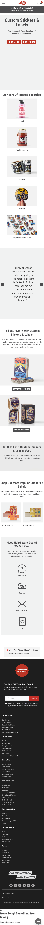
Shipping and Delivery (8, 839)
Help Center (22, 575)
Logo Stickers (6, 785)
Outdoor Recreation (7, 800)
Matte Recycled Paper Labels (10, 756)
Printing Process (7, 857)
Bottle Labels (6, 787)
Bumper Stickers (6, 764)
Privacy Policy (6, 898)
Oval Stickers (6, 771)
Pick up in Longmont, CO (9, 821)
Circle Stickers (6, 767)
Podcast (4, 816)
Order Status (5, 834)
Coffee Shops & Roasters (9, 795)
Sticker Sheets (28, 526)
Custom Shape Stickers (8, 769)
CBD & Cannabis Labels (8, 792)
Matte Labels (5, 753)
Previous (2, 284)
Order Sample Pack (22, 611)
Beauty (22, 121)
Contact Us (5, 832)
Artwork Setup (6, 855)
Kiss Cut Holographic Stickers (10, 732)
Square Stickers (6, 776)
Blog (22, 628)
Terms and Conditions (8, 893)
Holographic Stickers (8, 727)
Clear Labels (5, 741)
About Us (4, 813)
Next (41, 284)
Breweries (5, 790)
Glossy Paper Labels (8, 746)
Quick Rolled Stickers (8, 802)
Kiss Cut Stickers (7, 730)
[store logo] (22, 3)
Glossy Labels (6, 743)
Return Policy (6, 842)
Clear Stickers (6, 720)
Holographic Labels (7, 748)
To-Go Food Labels (7, 805)
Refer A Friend (6, 862)
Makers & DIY (6, 797)
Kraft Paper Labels (7, 751)
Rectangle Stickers (7, 774)
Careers (4, 823)
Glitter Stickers (6, 722)
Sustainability (6, 818)
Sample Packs (6, 860)
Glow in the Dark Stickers (9, 725)
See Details (29, 10)
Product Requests (7, 837)
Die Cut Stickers (7, 526)
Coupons (22, 593)
